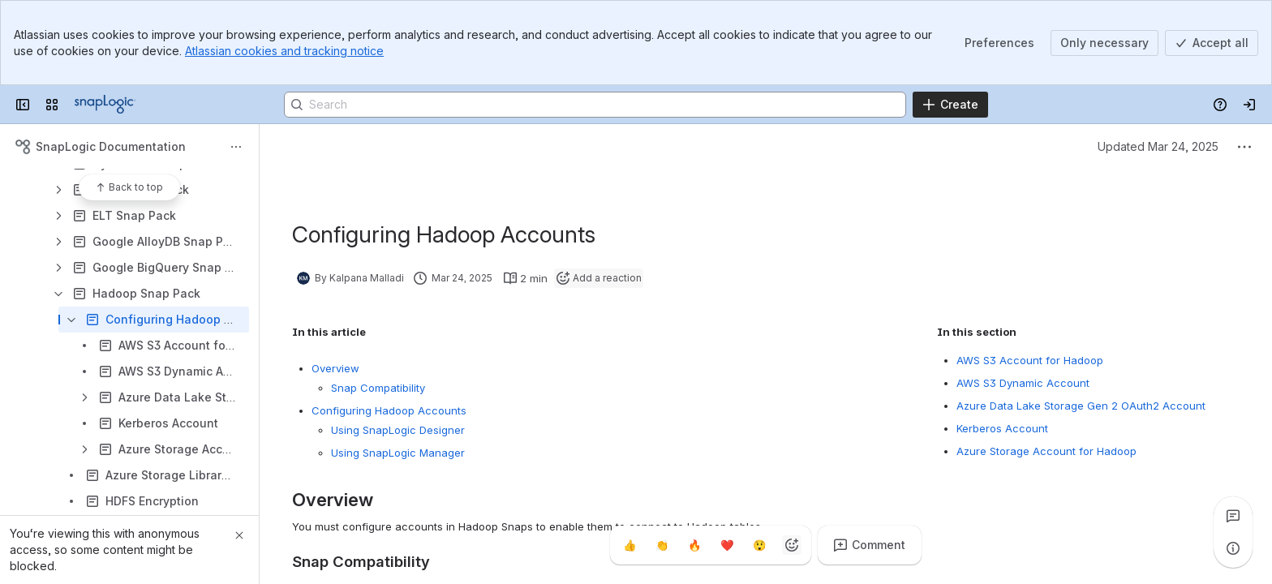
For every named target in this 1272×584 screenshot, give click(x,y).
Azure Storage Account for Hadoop (1046, 450)
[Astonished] (759, 545)
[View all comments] (1233, 516)
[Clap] (662, 545)
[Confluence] (105, 105)
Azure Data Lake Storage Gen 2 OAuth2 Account (1080, 405)
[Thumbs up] (629, 545)
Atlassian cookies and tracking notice (284, 51)
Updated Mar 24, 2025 (1158, 146)
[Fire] (694, 545)
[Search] (595, 105)
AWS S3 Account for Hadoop (1029, 360)
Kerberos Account (1002, 428)
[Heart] (727, 545)
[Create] (950, 105)
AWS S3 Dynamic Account (1022, 382)
